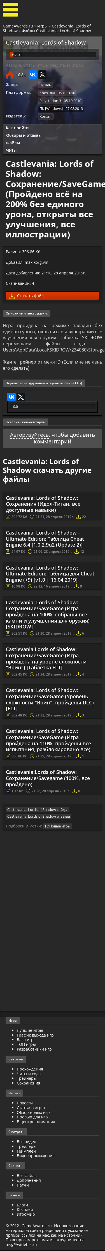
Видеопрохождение (36, 1156)
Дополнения (29, 1181)
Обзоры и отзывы (23, 134)
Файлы (13, 142)
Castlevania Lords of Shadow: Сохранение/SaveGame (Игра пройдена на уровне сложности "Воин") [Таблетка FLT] (46, 659)
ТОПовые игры (58, 827)
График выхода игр (35, 1036)
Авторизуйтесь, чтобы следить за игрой (44, 65)
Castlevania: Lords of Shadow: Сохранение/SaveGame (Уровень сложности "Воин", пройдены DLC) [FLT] (50, 700)
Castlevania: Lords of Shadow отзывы (38, 817)
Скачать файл (26, 296)
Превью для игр (32, 1118)
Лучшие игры (30, 1031)
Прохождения (30, 1070)
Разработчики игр (34, 1050)
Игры (42, 26)
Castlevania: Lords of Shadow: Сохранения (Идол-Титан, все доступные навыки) (43, 505)
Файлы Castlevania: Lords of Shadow (56, 30)
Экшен (45, 84)
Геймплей (26, 1152)
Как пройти (17, 127)
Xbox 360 (47, 92)
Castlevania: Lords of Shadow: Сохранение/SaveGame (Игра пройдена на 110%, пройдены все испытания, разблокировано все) (48, 741)
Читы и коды (29, 1074)
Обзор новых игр (33, 1113)
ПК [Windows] (51, 108)
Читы (11, 149)
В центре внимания (36, 1122)
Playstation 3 (50, 100)
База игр (25, 1040)
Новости (25, 1104)
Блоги (22, 1205)
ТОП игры (26, 1045)
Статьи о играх (31, 1108)
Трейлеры (26, 1147)
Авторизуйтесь (29, 436)
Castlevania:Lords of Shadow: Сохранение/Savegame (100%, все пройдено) (48, 779)
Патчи (23, 1186)
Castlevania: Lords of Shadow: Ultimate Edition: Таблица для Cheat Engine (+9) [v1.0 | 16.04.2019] (50, 574)
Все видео (26, 1142)
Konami (45, 116)
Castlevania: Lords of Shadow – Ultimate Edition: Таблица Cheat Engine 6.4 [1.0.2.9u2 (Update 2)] (45, 539)
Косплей (25, 1210)
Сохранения (28, 1084)
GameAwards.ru (18, 26)
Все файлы (27, 1176)
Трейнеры (27, 1079)
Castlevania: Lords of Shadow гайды (37, 810)
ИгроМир (26, 1215)
